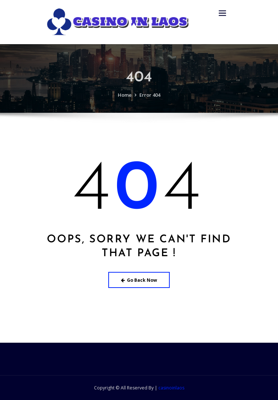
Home (125, 103)
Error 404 (149, 103)
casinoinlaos (171, 388)
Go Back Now (139, 280)
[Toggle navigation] (222, 13)
